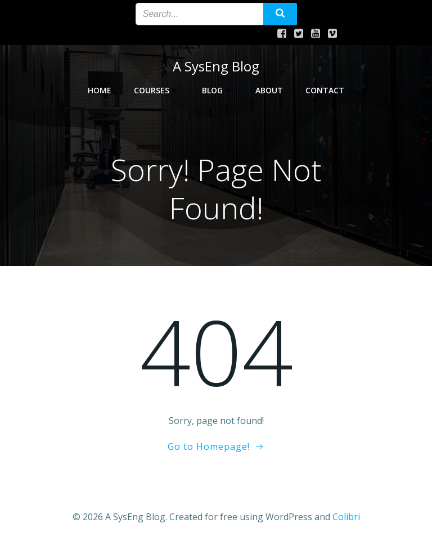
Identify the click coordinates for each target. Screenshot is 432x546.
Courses (156, 88)
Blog (217, 88)
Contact (324, 88)
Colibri (346, 516)
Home (99, 88)
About (269, 88)
